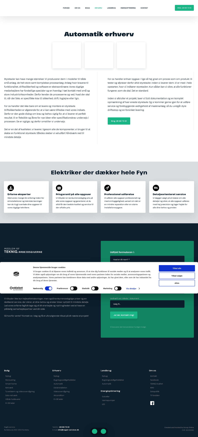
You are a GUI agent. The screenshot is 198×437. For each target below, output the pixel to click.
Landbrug (111, 8)
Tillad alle (177, 412)
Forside (66, 8)
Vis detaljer (131, 432)
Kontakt (144, 8)
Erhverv (98, 8)
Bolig (87, 8)
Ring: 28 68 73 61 (119, 121)
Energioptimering (128, 8)
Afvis (177, 427)
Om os (77, 8)
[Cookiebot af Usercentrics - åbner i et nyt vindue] (16, 432)
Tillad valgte (176, 419)
